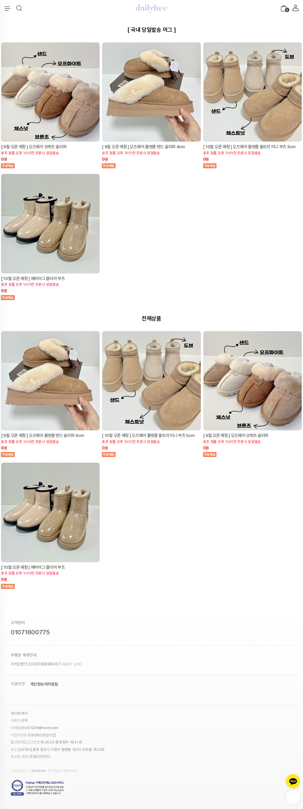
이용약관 (18, 684)
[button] (19, 8)
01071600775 (30, 632)
